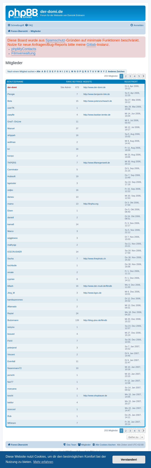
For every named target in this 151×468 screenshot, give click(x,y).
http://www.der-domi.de (94, 87)
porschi (10, 375)
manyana (11, 389)
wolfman (11, 142)
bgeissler (11, 183)
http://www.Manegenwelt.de (96, 162)
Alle (38, 71)
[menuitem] (29, 25)
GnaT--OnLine (14, 121)
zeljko (10, 190)
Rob (9, 416)
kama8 (10, 224)
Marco (10, 231)
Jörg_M (11, 293)
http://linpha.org (90, 204)
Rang (69, 82)
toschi (10, 395)
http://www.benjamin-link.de (96, 94)
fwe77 (10, 382)
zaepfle (10, 115)
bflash (10, 286)
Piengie (11, 94)
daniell (10, 217)
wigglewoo (12, 238)
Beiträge (78, 82)
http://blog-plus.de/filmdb (95, 320)
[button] (143, 76)
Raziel (10, 313)
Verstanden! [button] (129, 459)
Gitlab (91, 45)
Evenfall (11, 361)
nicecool (11, 409)
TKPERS (11, 162)
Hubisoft (11, 176)
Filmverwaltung (23, 53)
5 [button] (139, 76)
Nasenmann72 (14, 368)
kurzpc (10, 156)
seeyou (10, 327)
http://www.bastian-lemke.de (96, 115)
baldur (10, 402)
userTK (10, 108)
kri (8, 149)
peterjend (12, 347)
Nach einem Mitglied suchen (21, 71)
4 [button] (134, 76)
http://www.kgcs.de (92, 293)
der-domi (12, 87)
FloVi (9, 341)
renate (10, 272)
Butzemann (12, 320)
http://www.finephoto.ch (94, 258)
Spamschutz (55, 40)
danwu (10, 197)
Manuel (11, 128)
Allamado (12, 306)
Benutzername (15, 82)
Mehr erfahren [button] (43, 461)
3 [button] (130, 76)
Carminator (12, 169)
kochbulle (12, 265)
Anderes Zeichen (116, 71)
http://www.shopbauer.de (95, 395)
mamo (10, 204)
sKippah (11, 135)
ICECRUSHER (14, 252)
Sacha (10, 258)
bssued (10, 334)
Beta (9, 101)
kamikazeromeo (15, 299)
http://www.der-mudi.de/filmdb (97, 286)
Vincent (11, 354)
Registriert (131, 82)
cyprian (10, 279)
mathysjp (11, 245)
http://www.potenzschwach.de (97, 101)
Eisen (10, 210)
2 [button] (125, 76)
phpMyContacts (23, 49)
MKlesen (11, 423)
